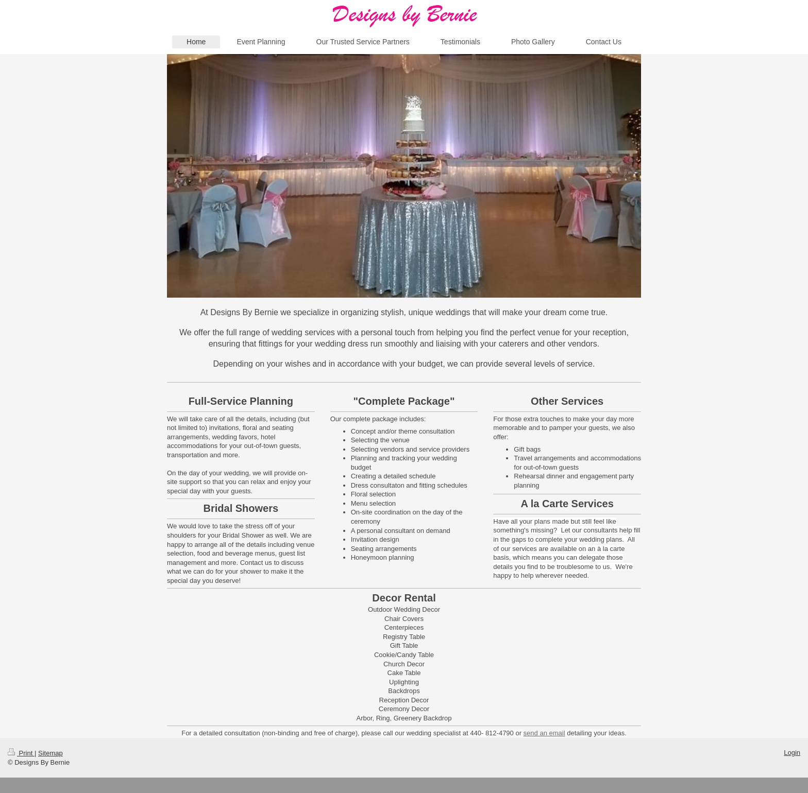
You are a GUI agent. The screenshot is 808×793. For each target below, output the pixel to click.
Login (792, 752)
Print (21, 753)
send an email (544, 733)
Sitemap (50, 753)
